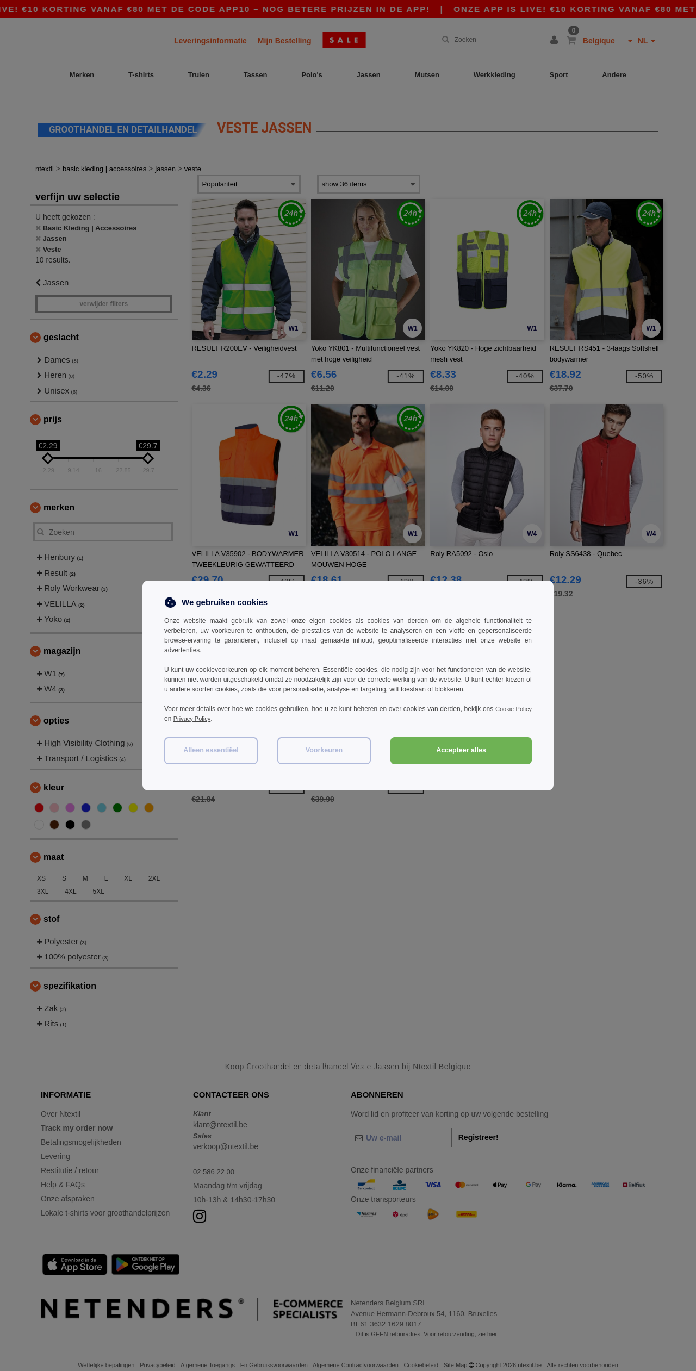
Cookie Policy (512, 709)
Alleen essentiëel (210, 750)
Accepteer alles (461, 750)
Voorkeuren (324, 750)
